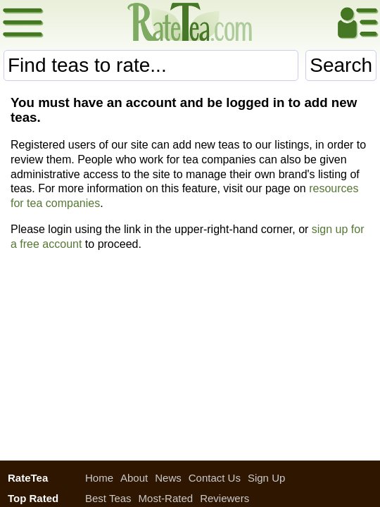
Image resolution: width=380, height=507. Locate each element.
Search (341, 65)
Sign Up (266, 478)
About (134, 478)
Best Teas (108, 498)
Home (99, 478)
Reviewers (224, 498)
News (168, 478)
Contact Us (215, 478)
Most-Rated (166, 498)
